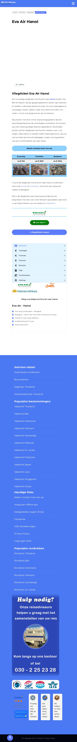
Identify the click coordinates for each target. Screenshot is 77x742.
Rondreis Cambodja (25, 582)
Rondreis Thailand (24, 553)
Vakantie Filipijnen (24, 457)
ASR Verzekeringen (25, 526)
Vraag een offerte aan (26, 504)
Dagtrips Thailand (24, 386)
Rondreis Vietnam (24, 575)
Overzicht (20, 246)
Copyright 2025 (22, 540)
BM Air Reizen (8, 2)
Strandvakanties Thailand (28, 394)
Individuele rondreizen (27, 372)
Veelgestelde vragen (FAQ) (29, 511)
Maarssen (51, 203)
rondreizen (34, 186)
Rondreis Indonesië (25, 567)
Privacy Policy (22, 533)
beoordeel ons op (20, 716)
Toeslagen (20, 250)
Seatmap (20, 280)
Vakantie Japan (22, 464)
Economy (20, 255)
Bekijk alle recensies (21, 712)
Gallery (21, 84)
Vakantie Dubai (22, 486)
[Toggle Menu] (73, 3)
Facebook (19, 519)
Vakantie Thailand (24, 406)
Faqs (18, 270)
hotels (24, 186)
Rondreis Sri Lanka (24, 589)
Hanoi (52, 99)
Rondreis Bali (21, 560)
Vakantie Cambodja (25, 435)
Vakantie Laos (22, 471)
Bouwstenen (21, 379)
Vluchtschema (22, 275)
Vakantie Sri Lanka (24, 450)
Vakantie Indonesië (25, 421)
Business (20, 265)
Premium (20, 260)
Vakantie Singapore (25, 479)
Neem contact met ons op (29, 497)
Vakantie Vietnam (24, 428)
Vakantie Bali (21, 413)
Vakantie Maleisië (24, 442)
